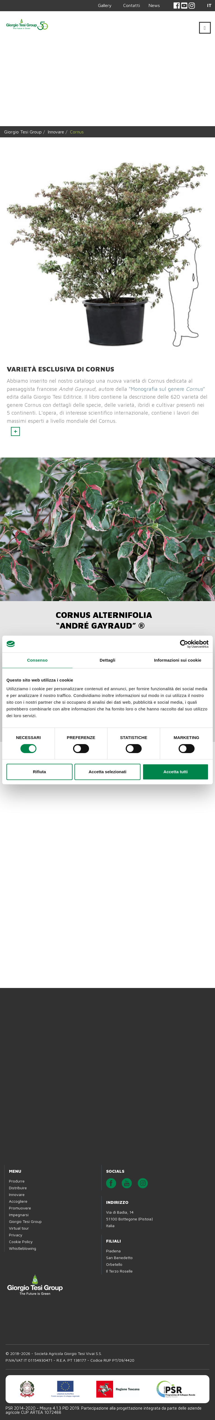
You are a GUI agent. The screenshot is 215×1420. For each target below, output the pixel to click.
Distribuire (18, 1187)
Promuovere (20, 1208)
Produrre (17, 1181)
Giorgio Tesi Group (23, 131)
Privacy (15, 1234)
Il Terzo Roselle (119, 1271)
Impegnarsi (19, 1214)
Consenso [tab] (37, 660)
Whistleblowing (22, 1248)
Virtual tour (19, 1228)
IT (209, 5)
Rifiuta (39, 771)
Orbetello (114, 1264)
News (154, 5)
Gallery (105, 5)
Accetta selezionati (107, 771)
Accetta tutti (175, 771)
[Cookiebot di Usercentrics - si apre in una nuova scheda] (184, 644)
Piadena (113, 1250)
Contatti (131, 5)
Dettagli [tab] (107, 660)
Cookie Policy (21, 1241)
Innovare (56, 131)
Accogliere (18, 1201)
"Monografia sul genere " (167, 389)
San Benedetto (119, 1257)
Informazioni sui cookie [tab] (177, 660)
